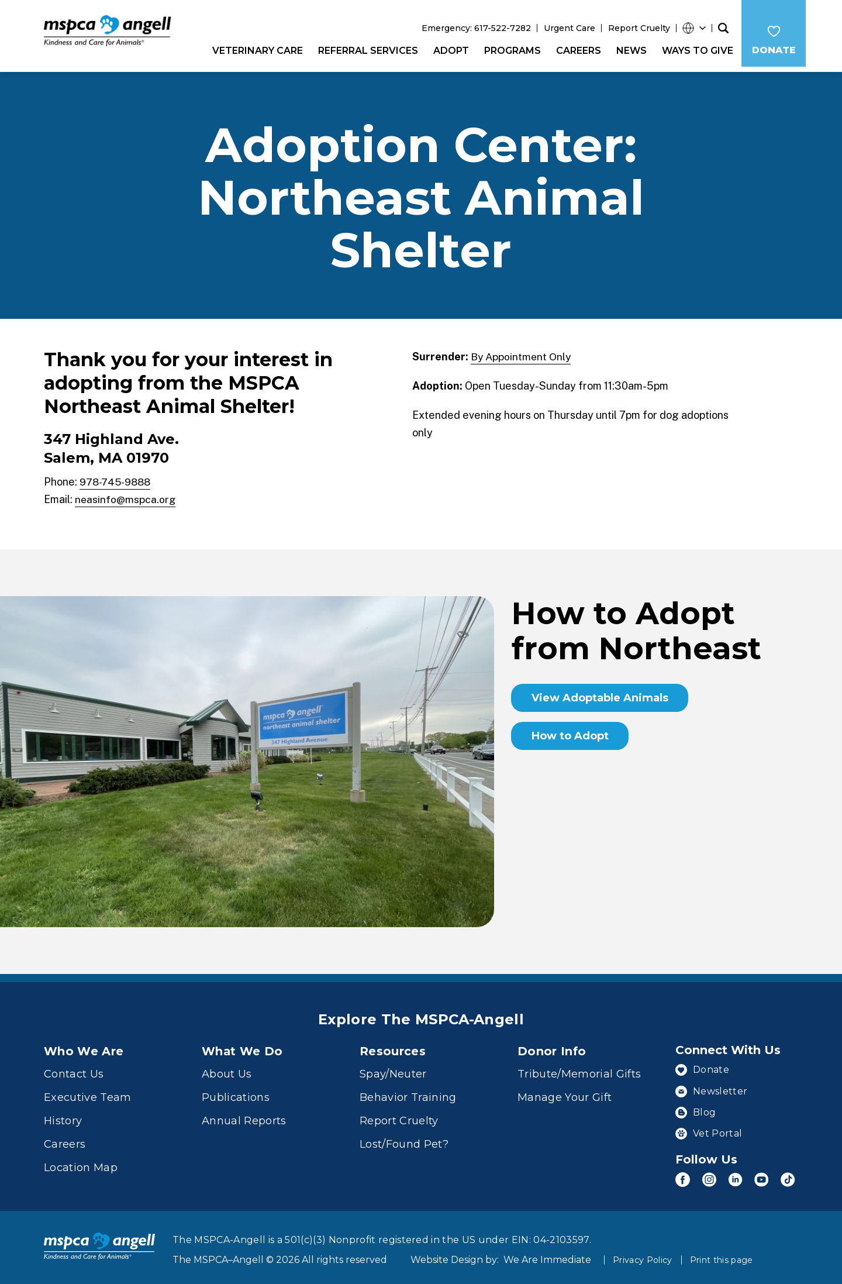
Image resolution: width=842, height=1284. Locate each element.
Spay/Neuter (393, 1069)
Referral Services (366, 50)
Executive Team (88, 1092)
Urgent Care (567, 28)
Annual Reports (244, 1116)
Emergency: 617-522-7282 (474, 28)
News (629, 50)
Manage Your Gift (564, 1092)
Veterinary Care (255, 50)
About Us (227, 1069)
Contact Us (73, 1069)
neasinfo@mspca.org (126, 494)
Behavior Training (408, 1092)
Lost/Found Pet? (404, 1139)
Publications (236, 1092)
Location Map (81, 1162)
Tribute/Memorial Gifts (579, 1069)
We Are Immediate (547, 1251)
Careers (576, 50)
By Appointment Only (522, 351)
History (63, 1116)
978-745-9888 (118, 476)
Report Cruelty (637, 28)
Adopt (449, 50)
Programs (510, 50)
